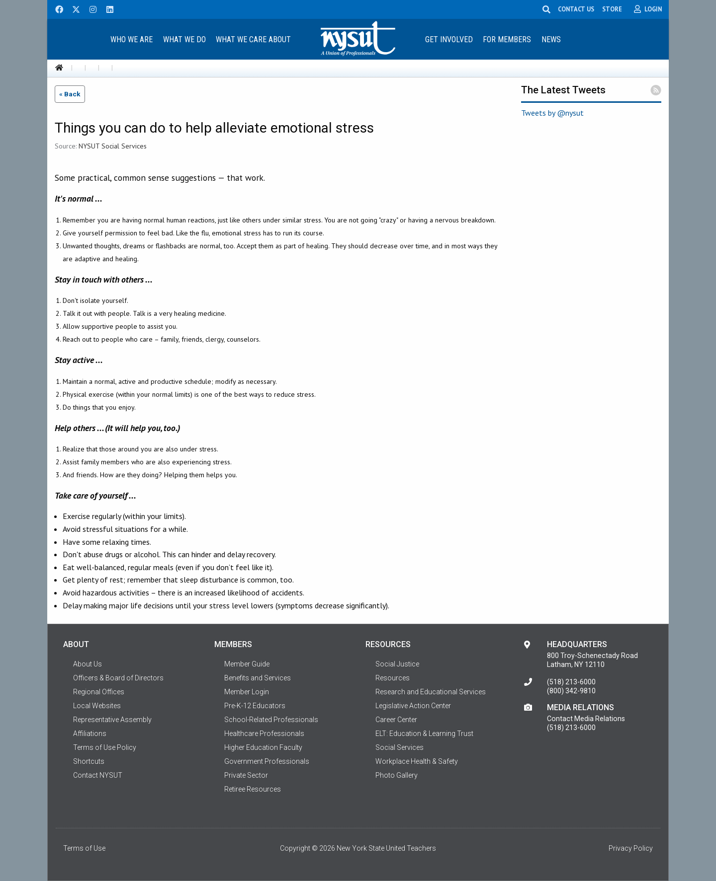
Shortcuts (88, 761)
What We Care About (253, 39)
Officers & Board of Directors (118, 678)
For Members (507, 39)
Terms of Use (84, 848)
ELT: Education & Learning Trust (424, 733)
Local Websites (97, 706)
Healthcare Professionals (264, 733)
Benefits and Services (257, 678)
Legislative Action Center (413, 706)
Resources (392, 678)
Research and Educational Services (430, 692)
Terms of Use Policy (104, 747)
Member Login (246, 692)
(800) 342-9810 (571, 691)
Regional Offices (98, 692)
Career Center (396, 720)
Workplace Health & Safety (416, 761)
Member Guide (246, 664)
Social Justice (397, 664)
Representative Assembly (112, 720)
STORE (612, 9)
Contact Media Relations (586, 719)
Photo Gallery (396, 775)
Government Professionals (266, 761)
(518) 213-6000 (571, 682)
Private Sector (246, 775)
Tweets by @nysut (552, 113)
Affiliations (89, 733)
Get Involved (449, 39)
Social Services (399, 747)
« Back (70, 94)
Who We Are (131, 39)
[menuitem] (131, 39)
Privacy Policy (631, 848)
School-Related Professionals (271, 720)
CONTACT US (576, 9)
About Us (87, 664)
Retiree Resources (252, 789)
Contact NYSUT (97, 775)
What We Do (184, 39)
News (551, 39)
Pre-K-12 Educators (254, 706)
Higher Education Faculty (263, 747)
